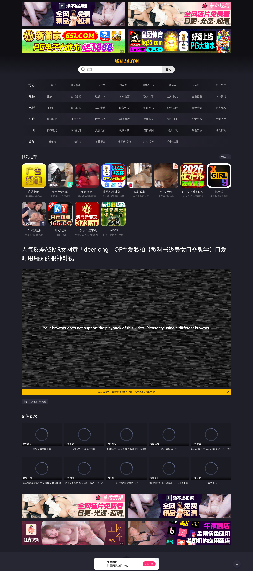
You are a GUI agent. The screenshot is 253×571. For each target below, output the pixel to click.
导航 (31, 141)
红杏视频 (148, 141)
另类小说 (172, 130)
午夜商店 (76, 141)
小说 (31, 130)
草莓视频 (100, 141)
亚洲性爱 (52, 107)
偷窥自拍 (52, 119)
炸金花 (173, 85)
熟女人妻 (148, 96)
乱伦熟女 (197, 107)
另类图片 (221, 119)
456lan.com (126, 61)
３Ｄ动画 (124, 96)
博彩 (31, 85)
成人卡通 (100, 107)
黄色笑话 (197, 130)
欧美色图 (100, 119)
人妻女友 (100, 130)
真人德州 (76, 85)
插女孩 (52, 141)
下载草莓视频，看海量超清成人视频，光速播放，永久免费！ (163, 392)
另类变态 (221, 107)
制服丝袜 (148, 107)
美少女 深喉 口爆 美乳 (35, 401)
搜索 (168, 69)
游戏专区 (124, 85)
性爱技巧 (221, 130)
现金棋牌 (197, 85)
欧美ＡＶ (100, 96)
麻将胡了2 (148, 85)
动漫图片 (124, 119)
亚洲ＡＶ (52, 96)
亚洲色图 (76, 119)
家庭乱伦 (76, 130)
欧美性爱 (124, 107)
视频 (31, 96)
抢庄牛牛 (221, 85)
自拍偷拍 (76, 96)
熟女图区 (197, 119)
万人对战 (100, 85)
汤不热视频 (124, 141)
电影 (31, 107)
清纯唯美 (172, 119)
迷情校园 (148, 130)
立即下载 (149, 563)
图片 (31, 119)
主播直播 (197, 96)
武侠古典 (124, 130)
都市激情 (52, 130)
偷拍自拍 (76, 107)
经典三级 (172, 107)
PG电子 (52, 85)
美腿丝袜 (148, 119)
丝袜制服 (172, 96)
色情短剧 (172, 141)
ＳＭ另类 (221, 96)
